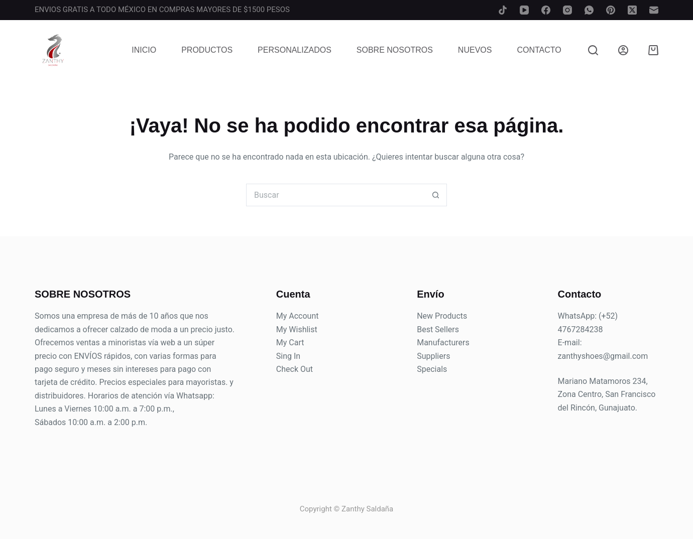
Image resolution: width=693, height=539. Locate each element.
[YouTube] (524, 10)
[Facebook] (545, 10)
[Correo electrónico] (653, 10)
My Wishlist (296, 329)
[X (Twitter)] (632, 10)
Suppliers (433, 356)
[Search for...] (335, 195)
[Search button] (435, 195)
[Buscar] (593, 50)
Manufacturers (443, 342)
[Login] (623, 50)
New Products (442, 316)
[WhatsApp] (589, 10)
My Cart (290, 342)
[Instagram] (567, 10)
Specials (432, 369)
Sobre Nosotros (395, 50)
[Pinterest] (610, 10)
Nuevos (475, 50)
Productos (207, 50)
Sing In (288, 356)
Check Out (294, 369)
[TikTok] (502, 10)
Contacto (539, 50)
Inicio (144, 50)
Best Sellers (438, 329)
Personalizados (294, 50)
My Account (297, 316)
